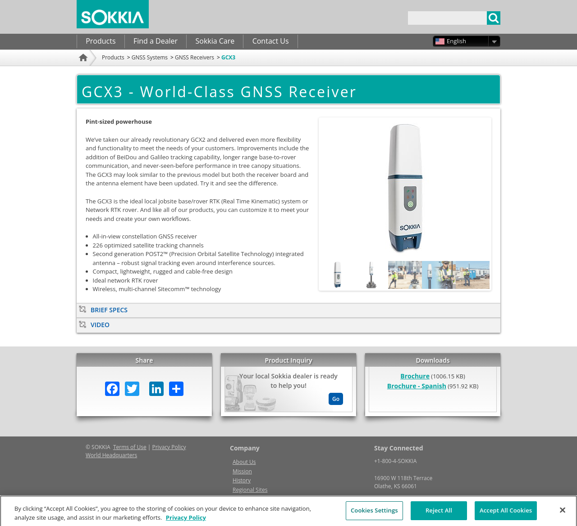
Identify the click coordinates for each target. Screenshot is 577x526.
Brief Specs (109, 310)
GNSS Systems (150, 57)
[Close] (562, 514)
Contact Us (270, 41)
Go (335, 399)
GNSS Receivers (194, 57)
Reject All (439, 514)
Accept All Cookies (506, 514)
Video (100, 324)
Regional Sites (250, 490)
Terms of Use (130, 447)
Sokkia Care (214, 41)
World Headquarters (111, 455)
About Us (244, 462)
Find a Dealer (155, 41)
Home (84, 69)
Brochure (415, 376)
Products (100, 41)
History (242, 480)
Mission (242, 471)
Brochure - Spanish (416, 386)
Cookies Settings (374, 514)
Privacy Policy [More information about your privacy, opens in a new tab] (186, 521)
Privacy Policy (169, 447)
